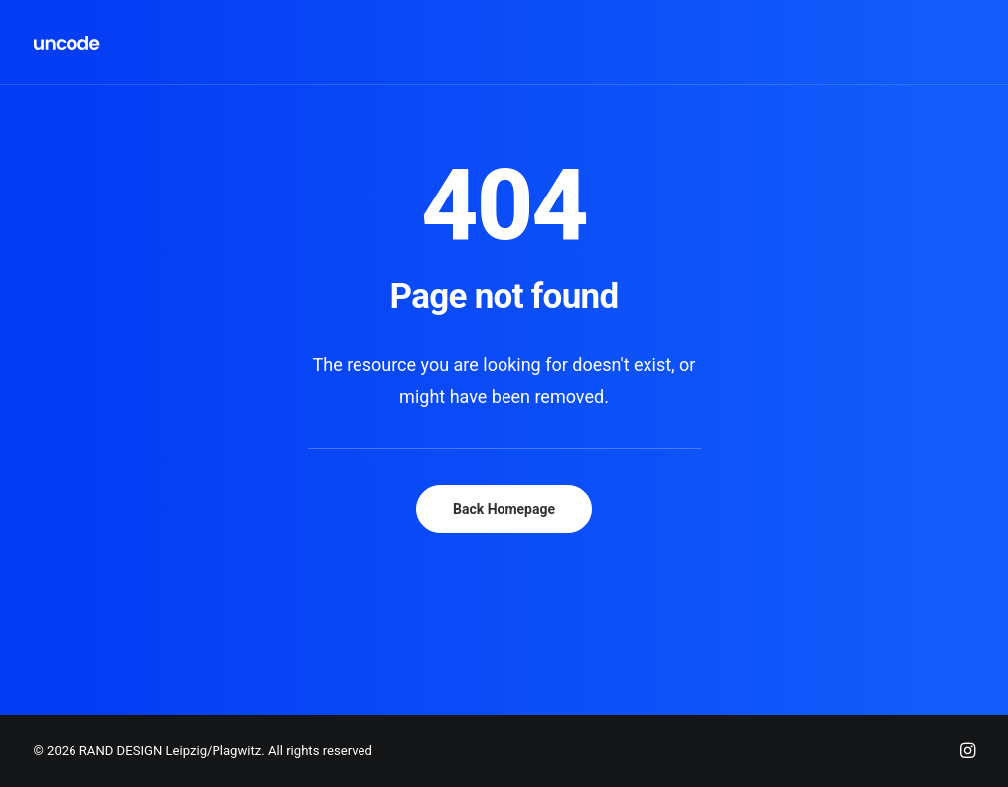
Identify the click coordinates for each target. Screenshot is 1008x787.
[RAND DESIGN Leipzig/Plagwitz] (67, 43)
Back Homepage (504, 509)
